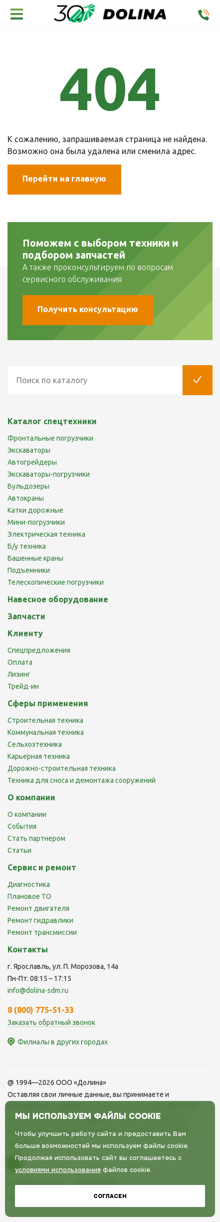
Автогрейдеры (32, 462)
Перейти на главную (64, 178)
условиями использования (58, 1169)
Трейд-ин (23, 686)
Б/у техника (26, 546)
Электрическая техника (46, 534)
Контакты (27, 949)
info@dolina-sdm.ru (37, 990)
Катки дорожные (35, 510)
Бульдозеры (28, 486)
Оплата (19, 662)
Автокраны (25, 498)
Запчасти (26, 616)
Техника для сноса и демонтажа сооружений (81, 780)
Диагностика (28, 884)
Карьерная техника (38, 756)
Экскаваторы (28, 450)
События (21, 826)
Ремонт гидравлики (40, 920)
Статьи (19, 850)
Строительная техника (45, 720)
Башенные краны (35, 558)
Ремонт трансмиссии (42, 932)
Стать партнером (36, 838)
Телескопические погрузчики (55, 582)
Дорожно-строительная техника (61, 768)
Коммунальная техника (45, 732)
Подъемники (28, 570)
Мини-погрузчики (36, 522)
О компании (26, 814)
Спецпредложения (38, 650)
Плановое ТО (29, 896)
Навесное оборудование (57, 599)
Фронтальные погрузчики (50, 438)
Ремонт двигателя (38, 908)
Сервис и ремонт (41, 867)
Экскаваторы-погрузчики (48, 474)
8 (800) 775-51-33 (40, 1009)
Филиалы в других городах (62, 1042)
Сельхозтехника (34, 744)
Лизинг (18, 674)
